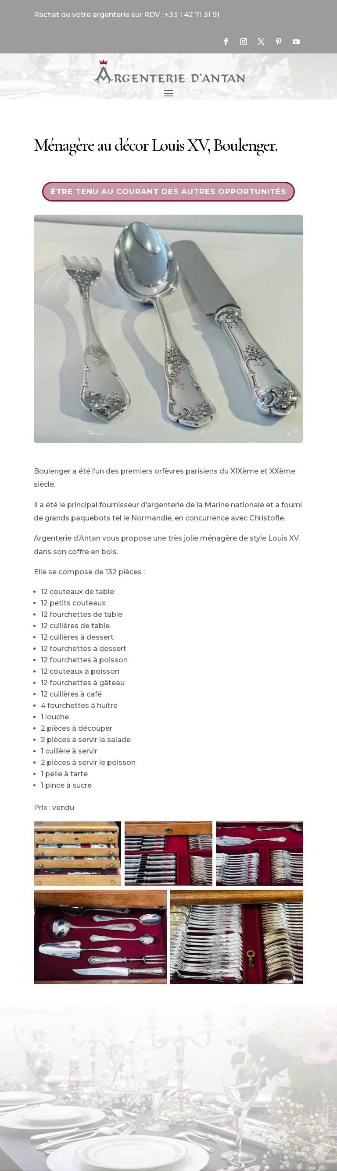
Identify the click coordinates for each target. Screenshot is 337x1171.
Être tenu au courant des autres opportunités (168, 191)
